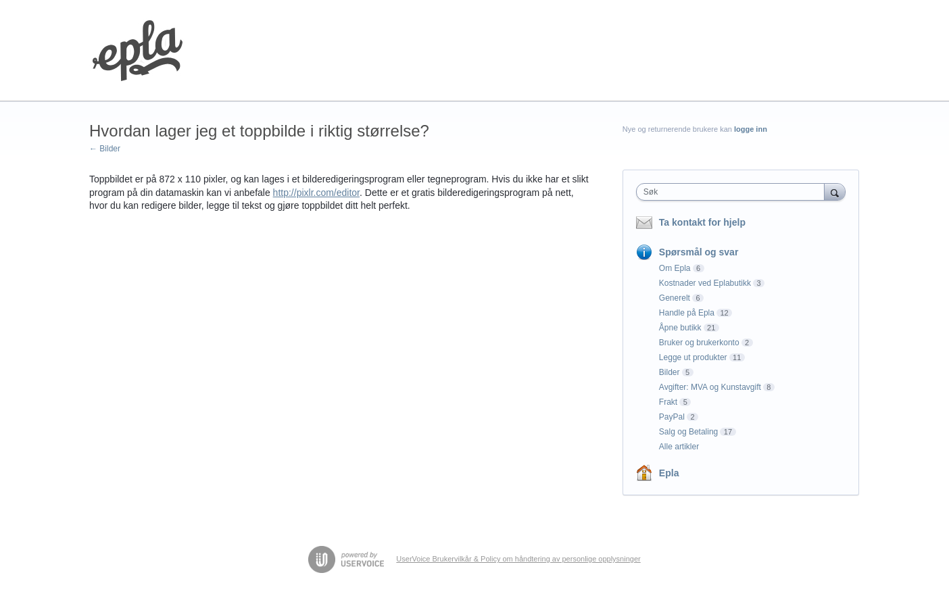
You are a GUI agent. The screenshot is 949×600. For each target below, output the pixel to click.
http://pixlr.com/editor (316, 192)
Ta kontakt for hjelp (702, 222)
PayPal (672, 417)
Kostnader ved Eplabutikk (705, 283)
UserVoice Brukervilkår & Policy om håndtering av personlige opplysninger (518, 559)
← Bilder (104, 148)
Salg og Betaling (688, 431)
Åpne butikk (680, 327)
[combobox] (734, 192)
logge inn (750, 129)
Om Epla (675, 268)
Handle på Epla (686, 313)
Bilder (669, 372)
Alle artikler (679, 446)
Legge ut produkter (693, 357)
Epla (669, 473)
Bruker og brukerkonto (699, 342)
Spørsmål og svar (699, 252)
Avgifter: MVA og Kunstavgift (710, 387)
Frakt (668, 402)
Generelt (674, 298)
